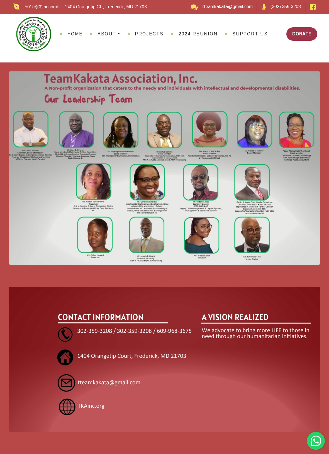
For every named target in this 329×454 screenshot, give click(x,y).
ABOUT (107, 34)
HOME (75, 34)
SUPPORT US (250, 34)
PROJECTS (149, 34)
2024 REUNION (198, 34)
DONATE (301, 34)
